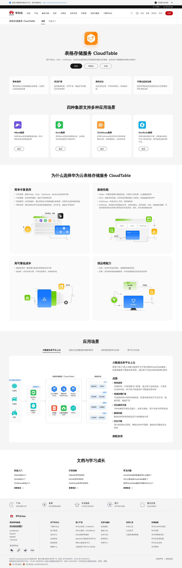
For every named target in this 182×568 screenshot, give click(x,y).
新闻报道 (53, 543)
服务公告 (104, 531)
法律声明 (159, 559)
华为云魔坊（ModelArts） (86, 531)
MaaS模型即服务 (82, 535)
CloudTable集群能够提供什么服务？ (137, 475)
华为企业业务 (156, 543)
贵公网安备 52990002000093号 (37, 564)
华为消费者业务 (157, 535)
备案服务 (13, 537)
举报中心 (104, 543)
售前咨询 (13, 534)
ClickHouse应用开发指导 (78, 483)
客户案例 (53, 531)
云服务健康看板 (132, 535)
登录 (160, 13)
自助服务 (104, 527)
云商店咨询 (13, 540)
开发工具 (129, 527)
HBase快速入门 (20, 475)
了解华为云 (54, 527)
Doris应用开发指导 (76, 479)
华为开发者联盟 (157, 539)
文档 (142, 13)
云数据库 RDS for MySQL (85, 547)
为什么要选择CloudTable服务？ (135, 479)
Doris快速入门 (19, 479)
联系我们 (104, 539)
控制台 (154, 13)
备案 (147, 13)
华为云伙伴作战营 (158, 527)
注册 (169, 13)
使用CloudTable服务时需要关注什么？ (138, 483)
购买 (76, 66)
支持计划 (104, 535)
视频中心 (53, 547)
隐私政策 (169, 559)
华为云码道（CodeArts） (85, 527)
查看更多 (19, 488)
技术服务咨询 (14, 531)
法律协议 (53, 539)
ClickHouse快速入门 (22, 483)
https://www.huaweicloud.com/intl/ (54, 3)
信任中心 (53, 535)
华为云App (169, 7)
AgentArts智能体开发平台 (86, 539)
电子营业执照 (16, 564)
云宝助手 (129, 531)
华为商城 (154, 547)
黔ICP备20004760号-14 (47, 559)
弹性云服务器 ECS (83, 543)
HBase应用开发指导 (76, 475)
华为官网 (154, 531)
